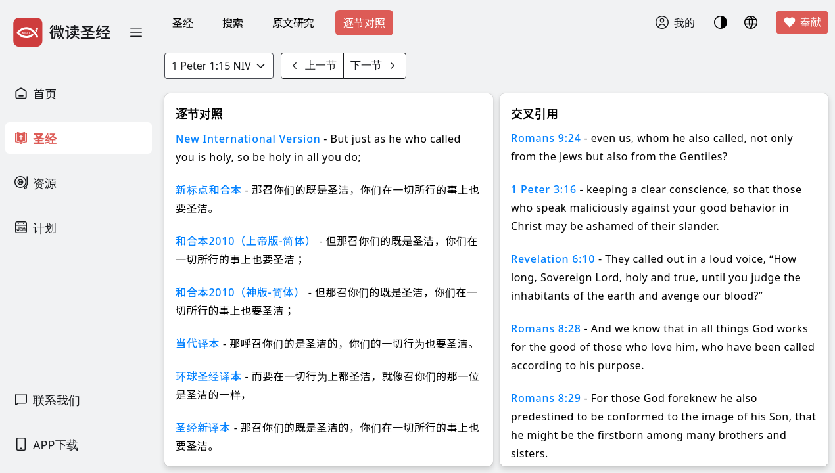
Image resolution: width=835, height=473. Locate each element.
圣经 (182, 23)
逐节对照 (364, 23)
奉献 (802, 22)
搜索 (232, 23)
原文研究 (293, 23)
